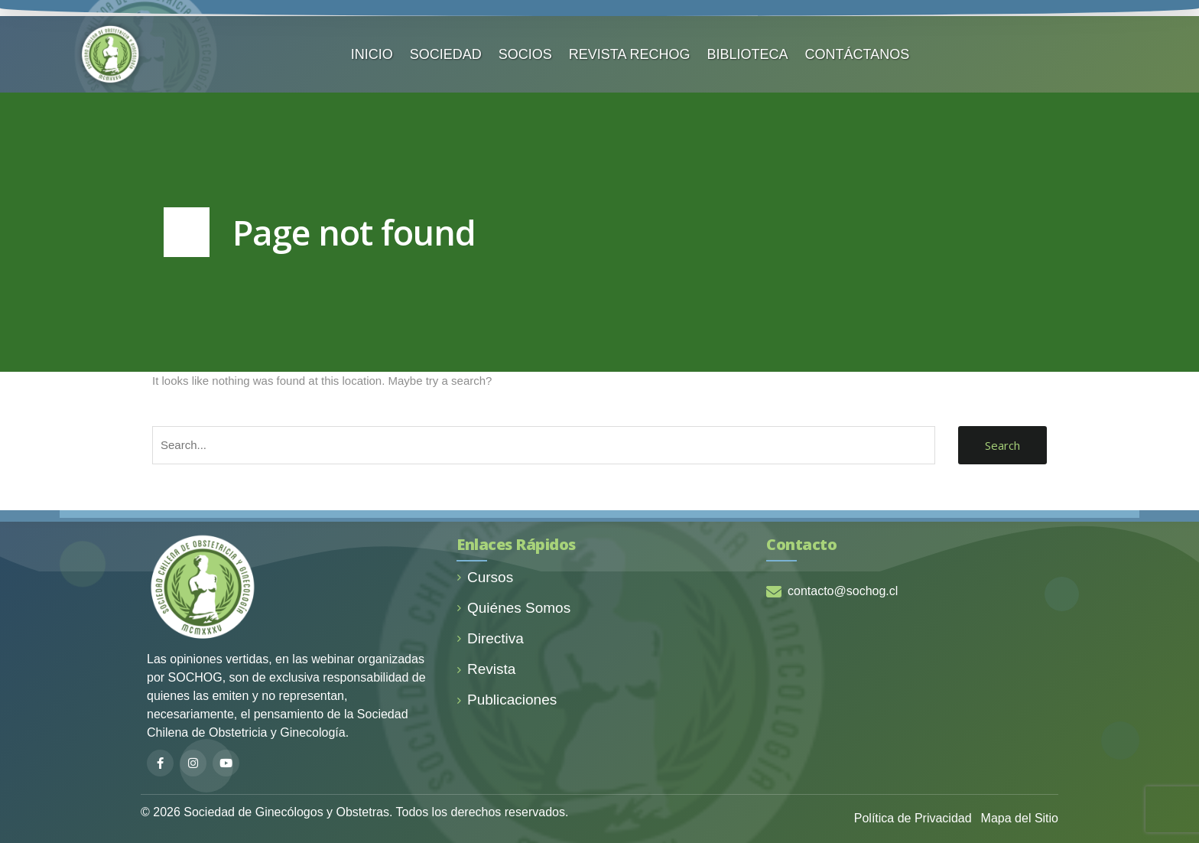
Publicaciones (507, 700)
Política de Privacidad (913, 818)
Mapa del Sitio (1019, 818)
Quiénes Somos (513, 608)
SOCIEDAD (446, 54)
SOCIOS (525, 54)
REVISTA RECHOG (629, 54)
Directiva (490, 638)
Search (1002, 445)
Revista (486, 669)
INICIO (372, 54)
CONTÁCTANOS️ (857, 54)
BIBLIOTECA (747, 54)
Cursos (485, 577)
